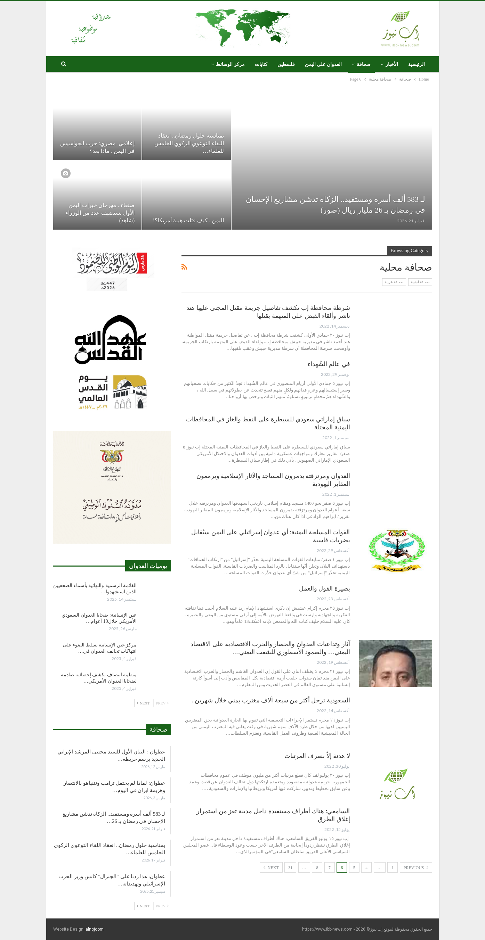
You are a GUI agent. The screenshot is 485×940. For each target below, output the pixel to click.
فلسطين (286, 64)
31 (290, 867)
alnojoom (95, 929)
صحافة (364, 64)
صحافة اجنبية (420, 282)
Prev (162, 703)
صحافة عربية (394, 282)
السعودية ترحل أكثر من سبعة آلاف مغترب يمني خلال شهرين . (271, 700)
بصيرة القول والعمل (324, 588)
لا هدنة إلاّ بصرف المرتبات (317, 755)
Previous (416, 867)
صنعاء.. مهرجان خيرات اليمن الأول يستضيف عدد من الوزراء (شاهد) (100, 212)
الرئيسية (416, 64)
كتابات (261, 64)
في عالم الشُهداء (329, 364)
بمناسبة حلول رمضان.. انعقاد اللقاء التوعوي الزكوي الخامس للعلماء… (189, 143)
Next (271, 867)
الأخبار (392, 64)
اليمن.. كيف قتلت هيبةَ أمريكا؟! (188, 220)
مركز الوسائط (230, 64)
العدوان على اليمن (323, 64)
